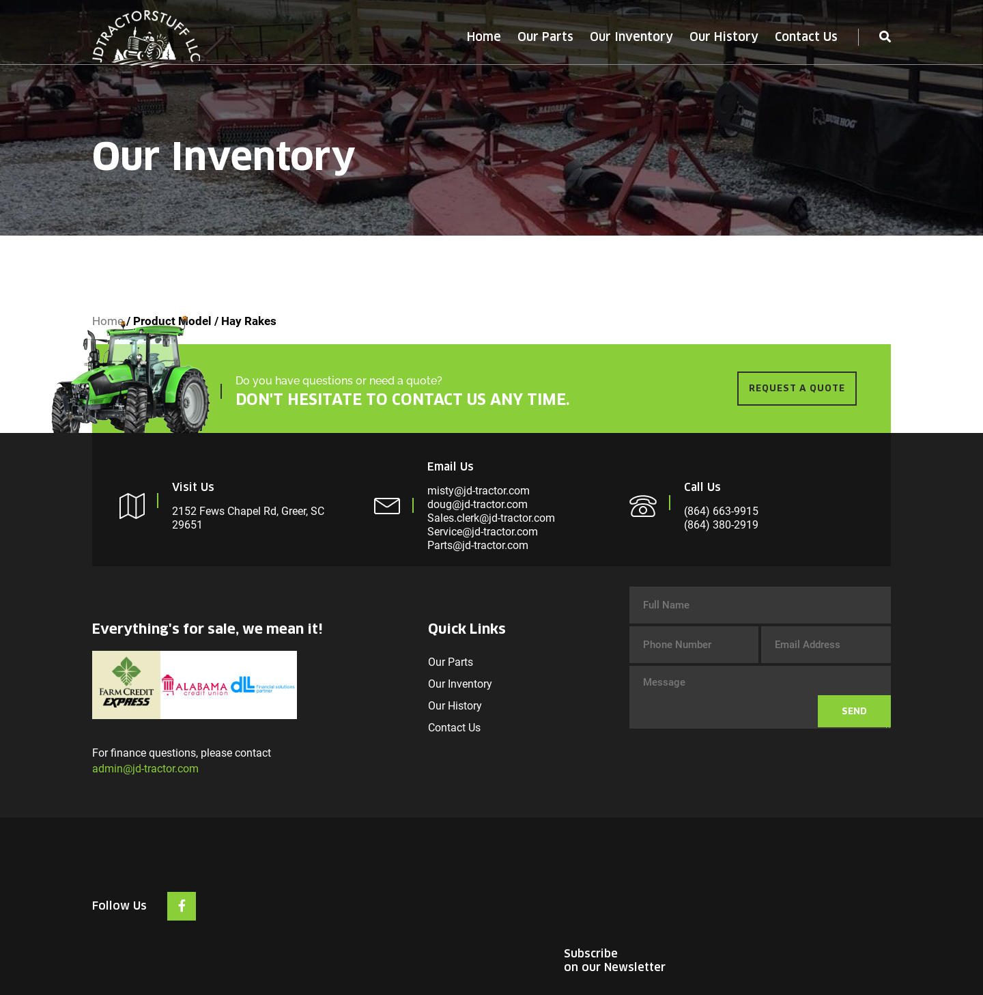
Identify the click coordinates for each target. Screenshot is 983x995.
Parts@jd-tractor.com (477, 545)
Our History (723, 36)
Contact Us (806, 36)
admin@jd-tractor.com (145, 768)
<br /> (788, 889)
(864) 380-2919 (721, 524)
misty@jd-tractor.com (478, 490)
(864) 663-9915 (721, 511)
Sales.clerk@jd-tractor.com (491, 517)
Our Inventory (631, 36)
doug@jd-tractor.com (477, 504)
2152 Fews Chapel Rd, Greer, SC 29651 (248, 518)
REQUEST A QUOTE (797, 388)
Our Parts (545, 36)
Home (484, 36)
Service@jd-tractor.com (482, 531)
